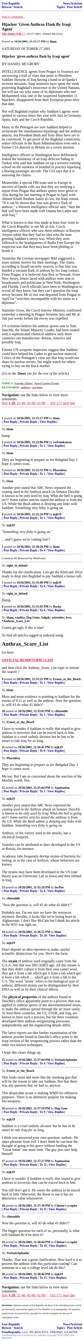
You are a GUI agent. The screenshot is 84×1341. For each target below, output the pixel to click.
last (72, 403)
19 (3, 1242)
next (66, 403)
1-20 (12, 403)
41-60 (31, 403)
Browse (6, 7)
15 (3, 1060)
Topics (60, 7)
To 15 (43, 1277)
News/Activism (72, 3)
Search (18, 7)
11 (3, 747)
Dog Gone (61, 1108)
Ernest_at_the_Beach (67, 679)
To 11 (43, 1164)
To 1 (42, 445)
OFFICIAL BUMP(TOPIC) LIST (27, 660)
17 (3, 1161)
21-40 (21, 403)
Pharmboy (60, 470)
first (5, 403)
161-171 (56, 403)
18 (3, 1205)
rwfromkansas (62, 442)
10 (3, 711)
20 (3, 1274)
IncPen (59, 887)
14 (3, 932)
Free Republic (11, 3)
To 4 (42, 550)
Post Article (74, 7)
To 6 (42, 586)
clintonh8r (61, 711)
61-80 (41, 403)
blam (56, 418)
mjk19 (57, 514)
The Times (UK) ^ (13, 33)
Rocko (57, 606)
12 (3, 787)
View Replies (48, 421)
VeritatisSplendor (66, 1060)
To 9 (42, 750)
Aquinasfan (62, 787)
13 (3, 887)
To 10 (43, 935)
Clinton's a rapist (66, 1205)
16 (3, 1108)
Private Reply (29, 421)
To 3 (42, 791)
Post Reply (10, 421)
